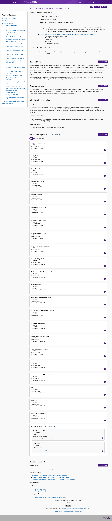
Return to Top (102, 62)
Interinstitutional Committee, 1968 (14, 44)
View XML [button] (97, 6)
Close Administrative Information (51, 100)
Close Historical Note (42, 62)
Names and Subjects (7, 103)
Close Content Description (46, 86)
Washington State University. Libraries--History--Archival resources (49, 475)
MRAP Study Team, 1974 (12, 65)
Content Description (7, 23)
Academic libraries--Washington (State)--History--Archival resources (49, 469)
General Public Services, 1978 (14, 37)
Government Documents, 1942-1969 (15, 39)
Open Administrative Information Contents (3, 26)
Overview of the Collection (9, 18)
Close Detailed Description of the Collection (60, 135)
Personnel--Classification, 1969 (14, 75)
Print (91, 6)
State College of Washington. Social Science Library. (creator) (51, 497)
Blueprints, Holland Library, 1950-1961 (16, 30)
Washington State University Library (15, 101)
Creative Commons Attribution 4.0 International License (76, 508)
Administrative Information (11, 25)
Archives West (20, 2)
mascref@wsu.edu (50, 45)
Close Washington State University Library (54, 426)
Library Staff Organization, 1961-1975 (15, 58)
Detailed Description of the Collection (14, 28)
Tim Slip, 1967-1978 (11, 92)
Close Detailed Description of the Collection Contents (3, 28)
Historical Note (6, 21)
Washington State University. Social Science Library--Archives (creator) (50, 477)
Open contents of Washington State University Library (4, 101)
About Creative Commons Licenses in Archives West (68, 511)
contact (87, 2)
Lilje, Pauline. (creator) (41, 489)
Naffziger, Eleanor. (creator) (42, 491)
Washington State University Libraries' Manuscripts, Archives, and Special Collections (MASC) (69, 34)
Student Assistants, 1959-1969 (14, 86)
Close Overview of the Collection (51, 13)
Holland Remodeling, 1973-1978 (14, 41)
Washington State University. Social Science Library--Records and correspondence (53, 479)
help (95, 2)
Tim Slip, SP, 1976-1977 (12, 94)
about (79, 2)
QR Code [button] (104, 6)
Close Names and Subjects (47, 462)
